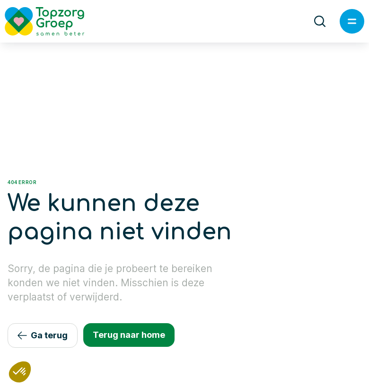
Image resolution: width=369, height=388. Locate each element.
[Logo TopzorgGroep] (52, 21)
